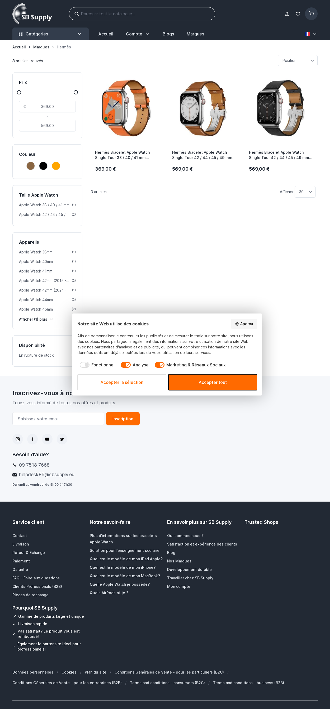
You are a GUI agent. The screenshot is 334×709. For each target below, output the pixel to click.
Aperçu (244, 323)
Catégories (50, 34)
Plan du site (95, 672)
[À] (47, 125)
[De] (47, 106)
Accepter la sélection (121, 382)
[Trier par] (298, 60)
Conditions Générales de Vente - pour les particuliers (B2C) (169, 672)
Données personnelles (32, 672)
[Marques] (41, 47)
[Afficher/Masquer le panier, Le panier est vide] (311, 13)
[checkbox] (96, 365)
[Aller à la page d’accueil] (19, 47)
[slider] (19, 92)
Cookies (69, 672)
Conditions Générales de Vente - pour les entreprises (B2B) (67, 682)
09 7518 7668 (34, 465)
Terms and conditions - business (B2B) (248, 682)
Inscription (122, 418)
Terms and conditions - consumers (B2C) (167, 682)
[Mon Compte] (138, 34)
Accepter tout (213, 382)
